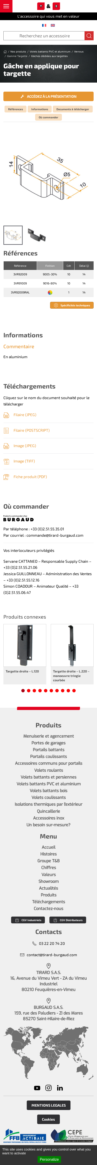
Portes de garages (48, 743)
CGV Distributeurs (67, 920)
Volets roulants (48, 770)
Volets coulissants (49, 797)
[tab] (13, 235)
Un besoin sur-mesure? (48, 825)
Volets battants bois (48, 790)
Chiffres (48, 867)
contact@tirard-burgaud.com (48, 954)
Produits (48, 895)
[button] (6, 6)
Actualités (48, 888)
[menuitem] (44, 25)
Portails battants (48, 750)
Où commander (48, 117)
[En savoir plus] (24, 1136)
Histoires (48, 854)
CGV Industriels (28, 920)
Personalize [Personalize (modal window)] (49, 1159)
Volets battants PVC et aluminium (49, 784)
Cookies (48, 1119)
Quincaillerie (48, 811)
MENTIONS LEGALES (49, 1105)
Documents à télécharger (72, 109)
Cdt (69, 265)
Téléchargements (48, 902)
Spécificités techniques (72, 305)
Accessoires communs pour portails (48, 763)
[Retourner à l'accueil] (48, 6)
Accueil (48, 847)
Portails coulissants (48, 756)
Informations (39, 109)
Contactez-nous (48, 908)
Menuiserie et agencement (48, 736)
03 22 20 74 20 (48, 943)
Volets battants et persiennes (48, 777)
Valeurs (48, 874)
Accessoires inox (48, 818)
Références (15, 109)
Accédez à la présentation (49, 96)
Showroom (49, 881)
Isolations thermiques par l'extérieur (48, 804)
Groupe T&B (48, 861)
